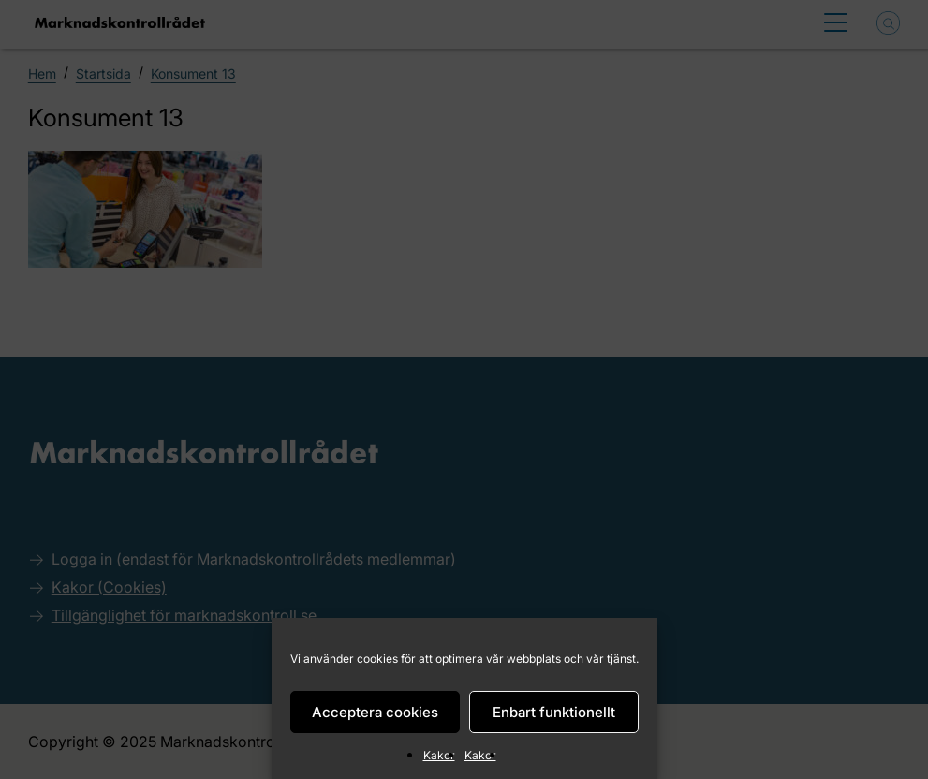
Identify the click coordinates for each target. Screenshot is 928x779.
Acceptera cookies (375, 712)
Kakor (439, 755)
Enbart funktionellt (554, 712)
